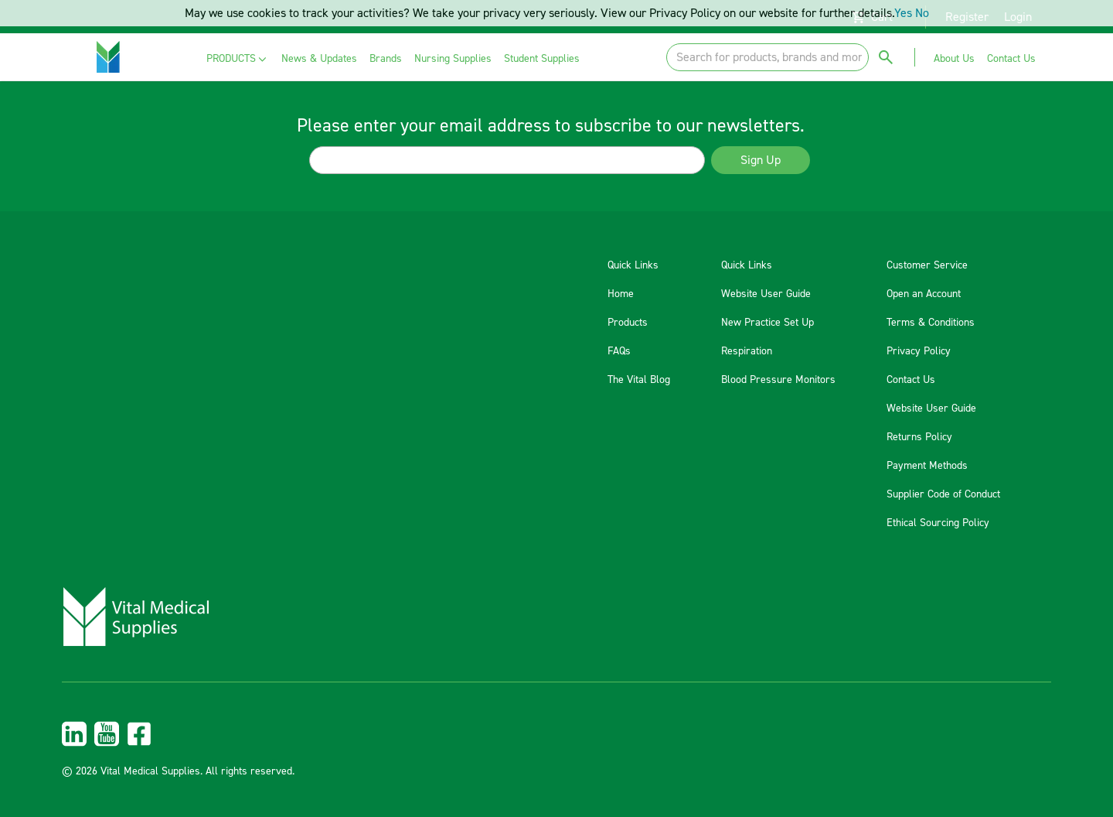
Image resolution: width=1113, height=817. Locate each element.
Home (621, 294)
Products (628, 323)
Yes (903, 13)
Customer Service (927, 265)
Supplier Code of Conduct (943, 494)
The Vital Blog (639, 380)
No (922, 13)
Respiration (746, 351)
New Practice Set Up (767, 323)
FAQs (619, 351)
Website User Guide (766, 294)
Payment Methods (927, 466)
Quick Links (633, 265)
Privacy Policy (919, 351)
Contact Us (911, 380)
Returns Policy (919, 437)
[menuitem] (237, 59)
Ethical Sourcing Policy (938, 523)
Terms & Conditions (931, 323)
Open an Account (924, 294)
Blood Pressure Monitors (778, 380)
